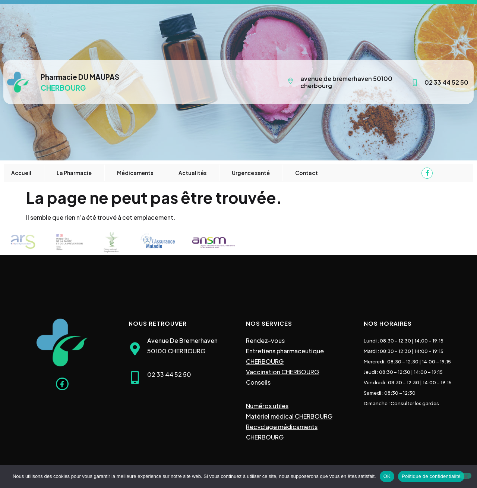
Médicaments (135, 172)
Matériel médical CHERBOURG (289, 416)
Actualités (192, 172)
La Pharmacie (74, 172)
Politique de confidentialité (431, 476)
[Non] (465, 476)
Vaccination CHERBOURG (282, 372)
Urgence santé (251, 172)
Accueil (21, 172)
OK (387, 476)
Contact (306, 172)
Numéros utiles (267, 406)
